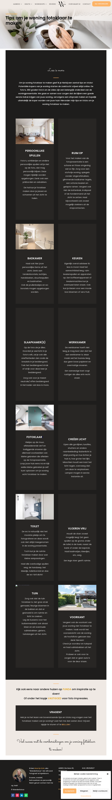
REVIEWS (52, 4)
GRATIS (27, 4)
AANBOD (16, 4)
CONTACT (87, 4)
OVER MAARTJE (74, 4)
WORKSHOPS (40, 4)
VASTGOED (11, 13)
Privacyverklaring (86, 796)
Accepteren (69, 791)
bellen (66, 722)
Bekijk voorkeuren (100, 791)
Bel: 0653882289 (101, 4)
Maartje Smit (39, 766)
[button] (108, 774)
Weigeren (84, 791)
